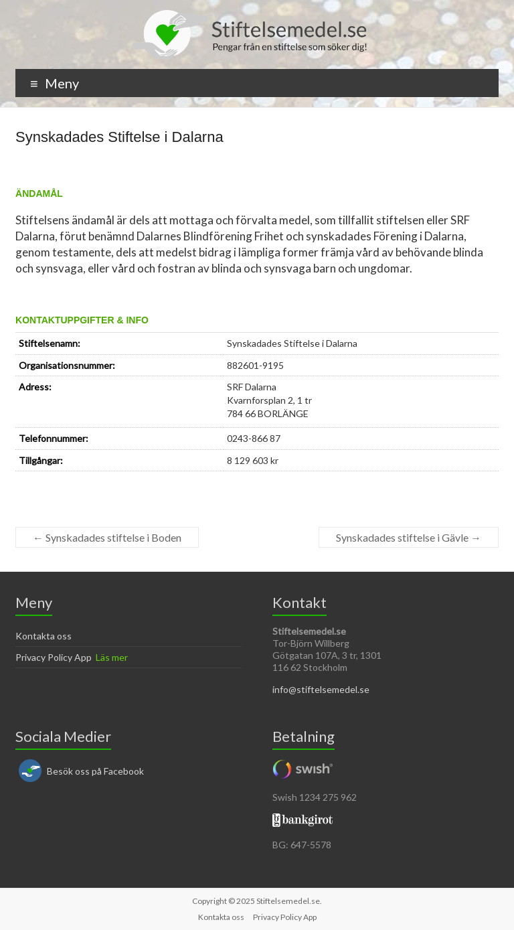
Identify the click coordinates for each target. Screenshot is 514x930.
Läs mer (112, 657)
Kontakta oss (43, 635)
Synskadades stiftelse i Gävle (408, 537)
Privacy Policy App (53, 657)
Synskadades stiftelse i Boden (107, 537)
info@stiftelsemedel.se (320, 689)
